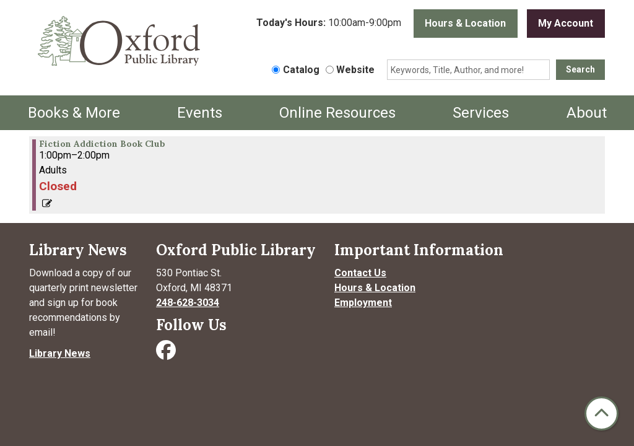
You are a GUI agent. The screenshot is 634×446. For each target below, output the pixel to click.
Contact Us (360, 273)
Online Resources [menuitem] (337, 112)
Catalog (301, 70)
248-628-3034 (187, 302)
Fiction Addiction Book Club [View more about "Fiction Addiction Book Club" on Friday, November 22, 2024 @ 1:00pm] (102, 143)
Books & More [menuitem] (74, 112)
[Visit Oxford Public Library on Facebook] (167, 354)
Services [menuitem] (481, 112)
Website (355, 70)
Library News (59, 353)
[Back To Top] (601, 413)
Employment (363, 302)
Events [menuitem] (199, 112)
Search (580, 69)
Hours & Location (465, 23)
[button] (328, 26)
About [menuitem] (587, 112)
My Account (565, 23)
